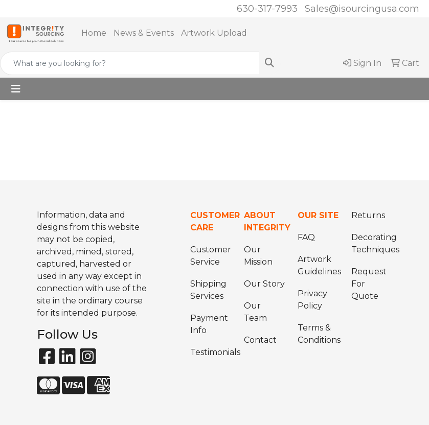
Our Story (264, 284)
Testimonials (211, 352)
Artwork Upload (214, 33)
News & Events (144, 33)
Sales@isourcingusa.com (362, 8)
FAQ (306, 237)
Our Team (255, 312)
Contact (260, 340)
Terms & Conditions (318, 334)
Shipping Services (208, 290)
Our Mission (258, 256)
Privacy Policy (312, 300)
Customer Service (210, 256)
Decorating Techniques (372, 243)
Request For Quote (369, 284)
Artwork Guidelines (318, 265)
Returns (368, 215)
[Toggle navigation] (16, 89)
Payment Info (209, 324)
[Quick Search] (129, 63)
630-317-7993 (267, 8)
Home (93, 33)
